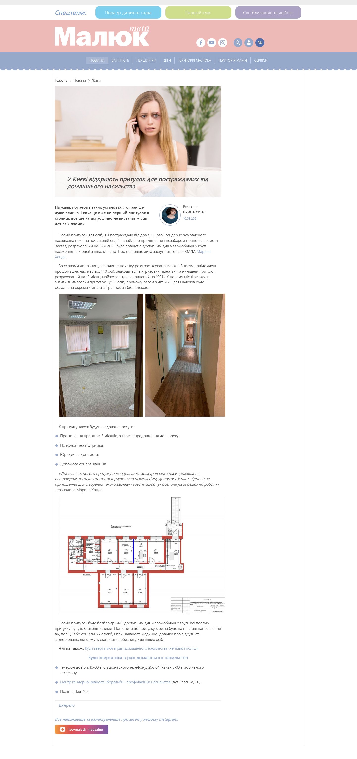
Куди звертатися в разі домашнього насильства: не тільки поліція (142, 648)
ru (260, 42)
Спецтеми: (70, 12)
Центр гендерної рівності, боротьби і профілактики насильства (115, 681)
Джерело (67, 705)
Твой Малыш (102, 36)
